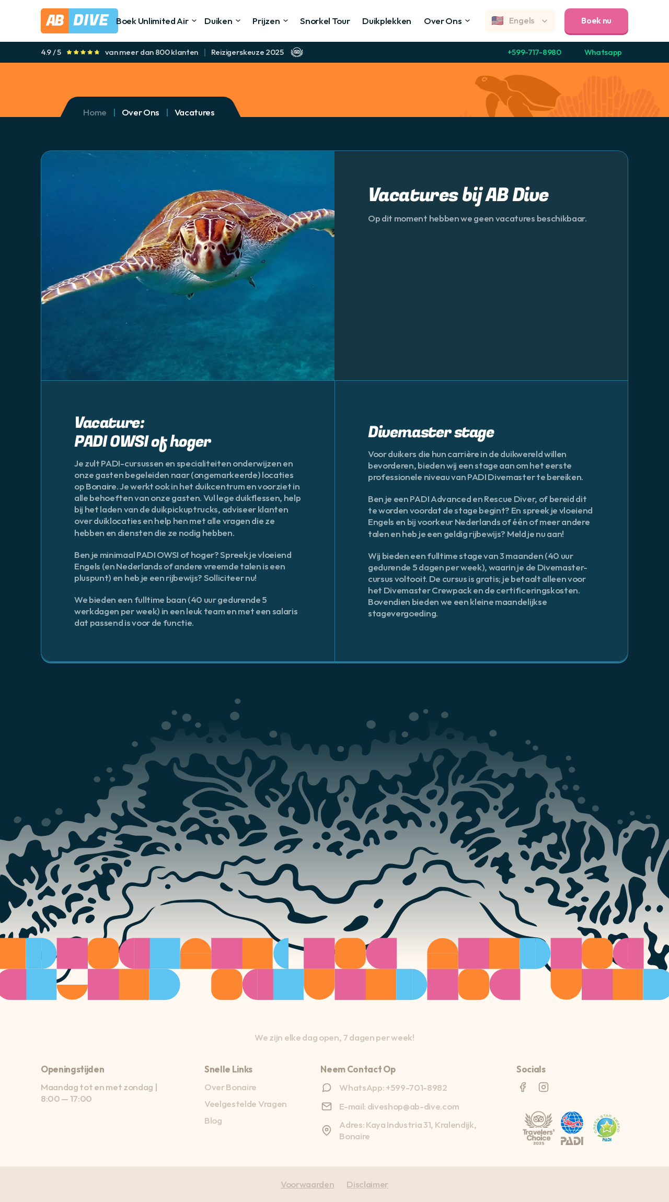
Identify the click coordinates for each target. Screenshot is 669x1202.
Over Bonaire (230, 1086)
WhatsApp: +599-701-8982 (393, 1087)
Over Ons (443, 20)
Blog (213, 1120)
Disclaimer (367, 1183)
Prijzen (266, 20)
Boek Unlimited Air (152, 20)
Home (95, 112)
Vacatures (195, 112)
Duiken (218, 20)
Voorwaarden (307, 1183)
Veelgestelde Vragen (245, 1103)
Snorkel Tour (325, 20)
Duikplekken (386, 20)
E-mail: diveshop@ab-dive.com (399, 1106)
